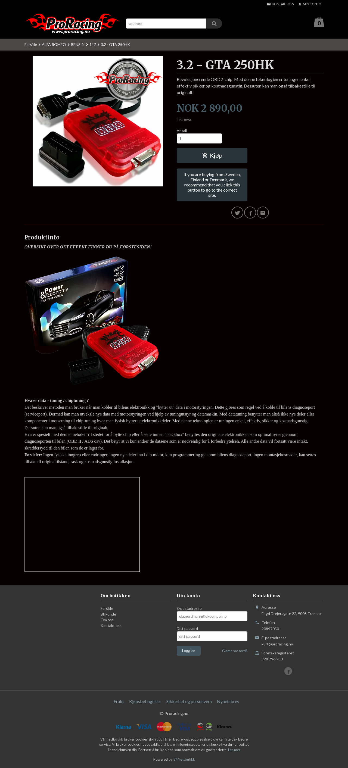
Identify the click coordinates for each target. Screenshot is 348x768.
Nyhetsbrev (228, 701)
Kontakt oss (111, 625)
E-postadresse (189, 608)
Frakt (119, 701)
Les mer (234, 750)
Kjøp (212, 155)
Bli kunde (108, 614)
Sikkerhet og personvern (189, 701)
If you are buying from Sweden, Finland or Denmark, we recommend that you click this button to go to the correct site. (212, 185)
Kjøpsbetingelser (145, 701)
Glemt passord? (234, 651)
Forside (30, 44)
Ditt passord (187, 628)
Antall (182, 131)
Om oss (107, 620)
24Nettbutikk (184, 760)
